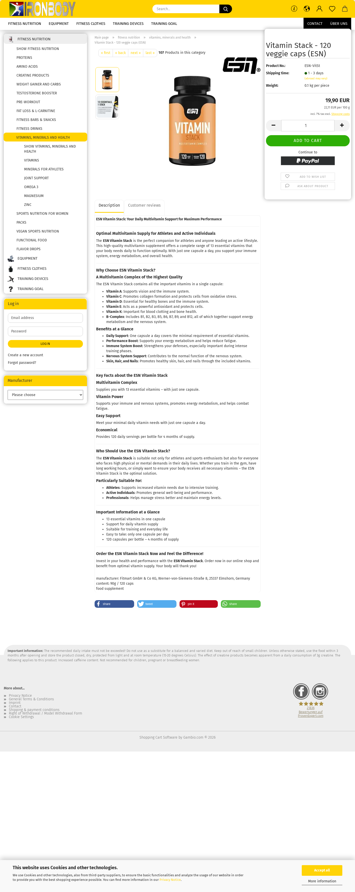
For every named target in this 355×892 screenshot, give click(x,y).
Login (45, 344)
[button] (306, 9)
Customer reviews (144, 205)
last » (150, 53)
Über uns (338, 23)
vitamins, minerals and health (43, 137)
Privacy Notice (170, 880)
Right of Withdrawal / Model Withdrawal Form (45, 713)
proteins (24, 58)
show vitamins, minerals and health (50, 149)
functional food (31, 240)
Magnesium (34, 196)
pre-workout (28, 102)
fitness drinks (29, 129)
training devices (128, 23)
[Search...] (225, 9)
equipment (59, 23)
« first (105, 53)
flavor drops (28, 249)
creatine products (32, 75)
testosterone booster (36, 93)
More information (322, 881)
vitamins (31, 160)
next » (136, 53)
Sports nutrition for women (42, 213)
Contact (315, 23)
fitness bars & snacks (36, 120)
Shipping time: (277, 73)
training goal (164, 23)
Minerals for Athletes (44, 169)
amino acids (27, 66)
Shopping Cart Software (158, 737)
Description (109, 205)
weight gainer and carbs (38, 84)
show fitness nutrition (37, 49)
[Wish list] (332, 9)
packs (21, 222)
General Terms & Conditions (31, 699)
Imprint (15, 703)
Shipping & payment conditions (34, 710)
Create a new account (25, 355)
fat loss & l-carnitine (35, 111)
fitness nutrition (24, 23)
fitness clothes (90, 23)
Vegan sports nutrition (37, 231)
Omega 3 (31, 187)
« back (120, 53)
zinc (27, 205)
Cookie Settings (21, 717)
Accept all (322, 870)
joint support (36, 178)
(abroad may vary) (316, 78)
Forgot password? (22, 363)
